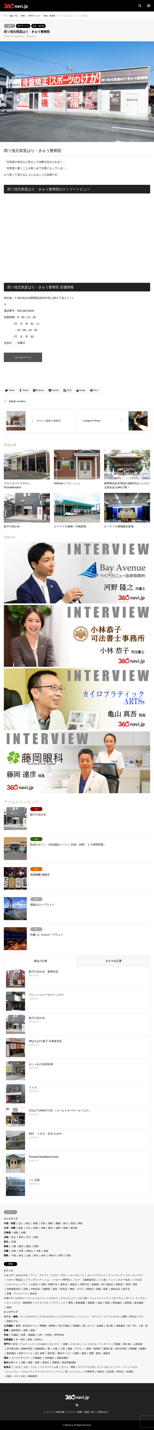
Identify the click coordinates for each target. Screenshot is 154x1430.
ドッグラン (141, 1298)
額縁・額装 (102, 1289)
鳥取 (80, 1223)
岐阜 (21, 1246)
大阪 (38, 1251)
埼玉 (21, 1255)
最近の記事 (40, 960)
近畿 (6, 1251)
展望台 (45, 1362)
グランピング (67, 1298)
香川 (65, 1223)
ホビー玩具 (124, 1279)
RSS (77, 1405)
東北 (6, 1241)
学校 (6, 1335)
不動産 (117, 1344)
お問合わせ (102, 1412)
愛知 (28, 1246)
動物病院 (40, 1348)
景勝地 (55, 1362)
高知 (73, 1223)
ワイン (24, 1284)
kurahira (21, 401)
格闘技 (91, 1302)
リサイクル (12, 1284)
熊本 (50, 1228)
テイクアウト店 (86, 1367)
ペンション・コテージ (88, 1316)
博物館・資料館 (47, 1325)
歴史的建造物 (69, 1362)
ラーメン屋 (62, 1371)
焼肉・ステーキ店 (16, 1376)
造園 (76, 1353)
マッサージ (105, 1344)
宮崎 (35, 1228)
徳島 (50, 1223)
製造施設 (11, 1353)
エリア (71, 1412)
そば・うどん (30, 1367)
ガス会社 (41, 1344)
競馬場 (128, 1302)
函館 (16, 1232)
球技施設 (117, 1302)
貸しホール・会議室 (93, 1325)
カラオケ (53, 1298)
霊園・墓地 (94, 1353)
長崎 (65, 1228)
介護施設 (37, 1358)
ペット (111, 1279)
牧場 (107, 1302)
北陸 (6, 1237)
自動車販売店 (13, 1289)
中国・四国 (9, 1223)
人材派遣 (137, 1344)
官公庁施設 (64, 1325)
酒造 (83, 1353)
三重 (13, 1246)
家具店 (63, 1284)
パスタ (133, 1367)
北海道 (7, 1232)
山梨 (28, 1255)
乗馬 (70, 1302)
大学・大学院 (44, 1335)
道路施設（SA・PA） (127, 1325)
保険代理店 (27, 1348)
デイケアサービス (20, 1358)
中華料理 (89, 1371)
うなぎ (17, 1367)
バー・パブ (121, 1367)
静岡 (9, 26)
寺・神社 (20, 1339)
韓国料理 (32, 1376)
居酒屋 (129, 1371)
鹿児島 (74, 1228)
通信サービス (64, 1353)
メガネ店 (137, 1279)
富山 (13, 1237)
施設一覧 (89, 1412)
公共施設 (8, 1325)
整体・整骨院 (38, 26)
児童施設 (49, 1358)
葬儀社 (143, 1348)
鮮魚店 (33, 1293)
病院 (25, 1330)
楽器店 (73, 1284)
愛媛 (58, 1223)
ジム (92, 1298)
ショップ (8, 1275)
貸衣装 (51, 1353)
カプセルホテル (47, 1316)
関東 (6, 1255)
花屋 (25, 1289)
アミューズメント (36, 1298)
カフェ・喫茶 (68, 1367)
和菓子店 (52, 1284)
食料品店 (115, 1289)
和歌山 (29, 1251)
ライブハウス (42, 1302)
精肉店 (119, 1284)
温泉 (100, 1302)
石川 (28, 1237)
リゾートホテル (111, 1316)
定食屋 (110, 1371)
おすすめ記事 (114, 960)
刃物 (43, 1284)
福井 (36, 1237)
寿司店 (120, 1371)
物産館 (95, 1284)
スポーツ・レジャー (14, 1298)
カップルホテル (28, 1316)
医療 (6, 1330)
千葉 (13, 1255)
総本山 (38, 1339)
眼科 (33, 1330)
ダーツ (129, 1298)
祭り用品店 (107, 1284)
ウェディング (27, 1344)
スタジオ (75, 1344)
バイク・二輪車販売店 (84, 1279)
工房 (62, 1348)
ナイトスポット (105, 1367)
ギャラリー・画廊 (58, 1344)
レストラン (76, 1371)
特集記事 (60, 1412)
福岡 (58, 1228)
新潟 (21, 1237)
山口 (20, 1223)
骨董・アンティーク (17, 1293)
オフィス (8, 1270)
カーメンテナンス (96, 1275)
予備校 (14, 1335)
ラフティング (58, 1302)
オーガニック (77, 1275)
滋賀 (46, 1251)
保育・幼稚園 (28, 1335)
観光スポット (11, 1362)
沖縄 (43, 1228)
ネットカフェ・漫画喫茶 (19, 1302)
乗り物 (126, 1344)
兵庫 (21, 1251)
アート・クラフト (39, 1275)
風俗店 (106, 1353)
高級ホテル (12, 1321)
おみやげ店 (21, 1275)
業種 (79, 1412)
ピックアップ (11, 1218)
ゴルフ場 (82, 1298)
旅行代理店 (121, 1348)
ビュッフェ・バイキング (19, 1371)
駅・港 (144, 1325)
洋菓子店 (84, 1284)
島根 (35, 1223)
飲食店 (7, 1367)
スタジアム (117, 1298)
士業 (55, 1348)
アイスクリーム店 (49, 1367)
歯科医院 (15, 1330)
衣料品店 (35, 1289)
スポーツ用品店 (15, 1279)
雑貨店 (90, 1289)
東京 (36, 1255)
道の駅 (109, 1325)
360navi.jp (68, 1425)
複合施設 (138, 1302)
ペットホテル (89, 1344)
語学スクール (26, 1353)
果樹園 (133, 1348)
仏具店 (34, 1284)
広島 (43, 1223)
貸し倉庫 (40, 1353)
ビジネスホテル (66, 1316)
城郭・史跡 (33, 1362)
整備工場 (107, 1348)
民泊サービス (136, 1316)
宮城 (13, 1241)
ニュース (48, 1412)
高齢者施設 (62, 1358)
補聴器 (46, 1289)
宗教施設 (8, 1339)
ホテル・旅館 (11, 1316)
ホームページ (23, 357)
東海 (6, 1246)
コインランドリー (134, 1275)
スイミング (102, 1298)
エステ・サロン (59, 1275)
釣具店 (63, 1289)
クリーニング (115, 1275)
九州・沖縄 (9, 1228)
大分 (28, 1228)
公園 (22, 1362)
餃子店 (126, 1289)
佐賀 (20, 1228)
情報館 (76, 1325)
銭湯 (9, 1307)
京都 (13, 1251)
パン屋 (102, 1279)
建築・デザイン (76, 1348)
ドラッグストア (34, 1279)
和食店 (100, 1371)
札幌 (23, 1232)
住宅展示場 (12, 1348)
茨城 (68, 1255)
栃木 (43, 1255)
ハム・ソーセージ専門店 (57, 1279)
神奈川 (52, 1255)
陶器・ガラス (77, 1289)
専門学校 (59, 1335)
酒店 (55, 1289)
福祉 (6, 1358)
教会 (30, 1339)
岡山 (28, 1223)
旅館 (124, 1316)
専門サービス (23, 26)
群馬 (61, 1255)
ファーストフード (44, 1371)
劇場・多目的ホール (26, 1325)
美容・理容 (131, 1284)
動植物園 (80, 1302)
